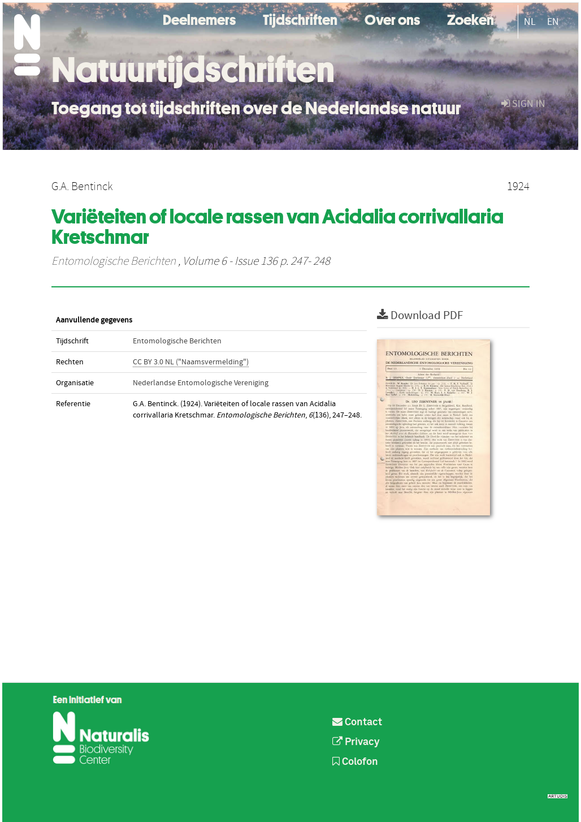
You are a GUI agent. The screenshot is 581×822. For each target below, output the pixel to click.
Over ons (392, 18)
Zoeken (470, 18)
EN (553, 22)
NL (530, 22)
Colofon (355, 762)
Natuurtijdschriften (193, 70)
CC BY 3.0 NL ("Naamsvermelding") (191, 362)
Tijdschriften (300, 18)
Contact (357, 722)
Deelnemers (199, 18)
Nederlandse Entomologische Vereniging (200, 383)
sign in (523, 104)
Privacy (356, 742)
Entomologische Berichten (113, 261)
